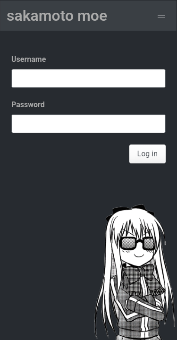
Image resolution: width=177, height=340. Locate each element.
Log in (147, 153)
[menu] (161, 15)
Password (28, 104)
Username (28, 59)
